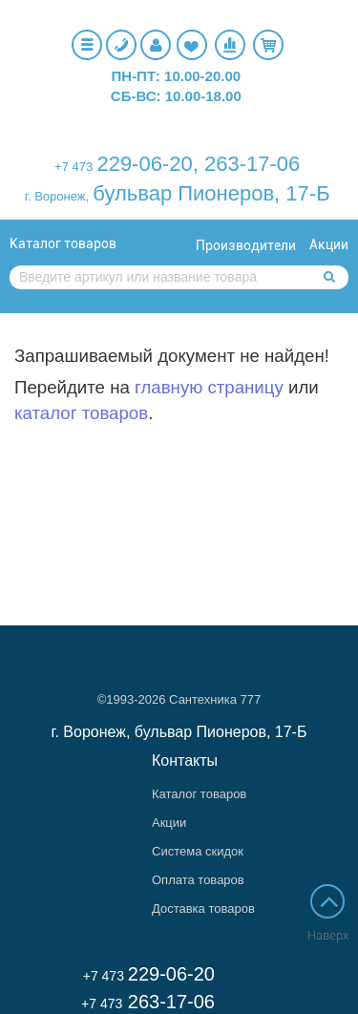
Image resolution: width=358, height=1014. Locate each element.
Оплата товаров (198, 880)
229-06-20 (144, 164)
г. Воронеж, (57, 196)
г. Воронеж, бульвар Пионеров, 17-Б (179, 732)
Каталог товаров (63, 243)
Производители (246, 245)
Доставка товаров (203, 908)
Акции (328, 244)
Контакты (185, 760)
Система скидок (197, 851)
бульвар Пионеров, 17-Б (211, 193)
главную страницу (209, 387)
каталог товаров (81, 413)
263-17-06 (252, 164)
